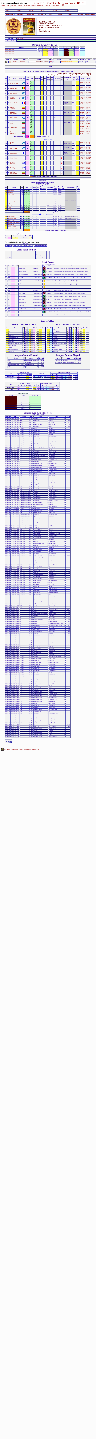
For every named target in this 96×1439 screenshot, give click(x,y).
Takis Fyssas (13, 168)
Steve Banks (13, 158)
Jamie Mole (13, 127)
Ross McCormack (12, 218)
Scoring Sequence (19, 234)
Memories (27, 6)
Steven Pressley (12, 98)
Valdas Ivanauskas (9, 49)
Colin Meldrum (11, 190)
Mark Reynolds (11, 194)
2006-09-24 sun (88, 83)
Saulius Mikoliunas (13, 132)
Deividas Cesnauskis (13, 112)
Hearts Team (9, 14)
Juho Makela (13, 153)
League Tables (47, 321)
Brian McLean (11, 200)
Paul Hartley (13, 117)
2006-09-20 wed (88, 122)
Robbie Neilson (12, 143)
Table (50, 14)
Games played (90, 14)
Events (70, 14)
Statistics (40, 6)
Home (3, 6)
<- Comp (31, 10)
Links (62, 6)
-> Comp (43, 10)
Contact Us (13, 749)
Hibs (53, 6)
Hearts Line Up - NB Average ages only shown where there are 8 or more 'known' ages (48, 71)
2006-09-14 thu (82, 83)
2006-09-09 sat (82, 103)
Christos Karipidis (12, 163)
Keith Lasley (10, 203)
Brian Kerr (10, 209)
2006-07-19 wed (82, 172)
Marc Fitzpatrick (11, 202)
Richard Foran (11, 205)
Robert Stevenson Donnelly (14, 222)
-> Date (55, 10)
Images (13, 6)
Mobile (33, 6)
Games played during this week (38, 413)
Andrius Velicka (12, 122)
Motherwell (22, 61)
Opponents (20, 14)
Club (8, 6)
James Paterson (11, 198)
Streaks (60, 14)
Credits (20, 749)
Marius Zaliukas (12, 107)
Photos (19, 6)
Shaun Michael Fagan (13, 228)
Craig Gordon (14, 83)
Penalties (40, 14)
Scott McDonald (11, 207)
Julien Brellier (14, 103)
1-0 (51, 61)
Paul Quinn (10, 192)
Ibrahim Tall (13, 88)
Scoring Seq (30, 14)
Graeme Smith (11, 220)
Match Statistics (23, 393)
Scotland (47, 6)
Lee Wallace (13, 93)
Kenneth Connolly (12, 226)
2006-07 (15, 61)
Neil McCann (13, 148)
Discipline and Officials (27, 250)
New (57, 6)
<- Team (7, 10)
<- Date (18, 10)
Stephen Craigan (11, 196)
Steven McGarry (11, 216)
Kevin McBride (11, 224)
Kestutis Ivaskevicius (13, 172)
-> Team (67, 10)
